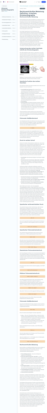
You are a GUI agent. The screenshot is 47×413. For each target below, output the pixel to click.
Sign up (43, 1)
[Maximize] (36, 2)
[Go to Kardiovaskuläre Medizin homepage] (23, 2)
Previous (41, 8)
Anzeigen (5, 11)
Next (43, 8)
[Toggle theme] (34, 2)
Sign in (38, 1)
